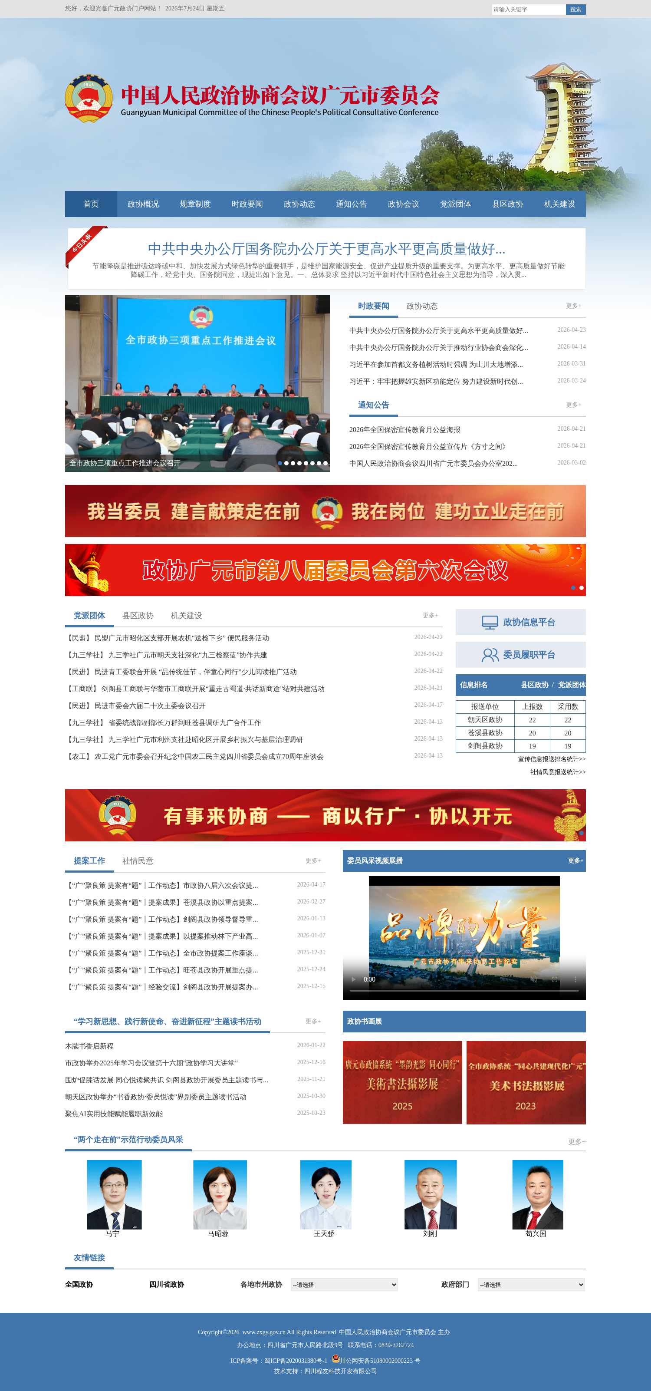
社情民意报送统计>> (558, 772)
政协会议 (403, 204)
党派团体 (455, 204)
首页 (91, 204)
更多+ (574, 306)
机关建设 (559, 204)
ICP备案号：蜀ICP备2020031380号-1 (279, 1361)
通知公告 (351, 204)
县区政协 (507, 204)
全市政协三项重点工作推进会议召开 (125, 463)
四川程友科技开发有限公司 (340, 1371)
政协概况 (143, 204)
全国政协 (79, 1284)
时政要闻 (247, 204)
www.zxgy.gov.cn (265, 1332)
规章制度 (195, 204)
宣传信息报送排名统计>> (552, 759)
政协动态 (299, 204)
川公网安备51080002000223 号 (380, 1361)
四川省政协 (166, 1284)
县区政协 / (537, 685)
